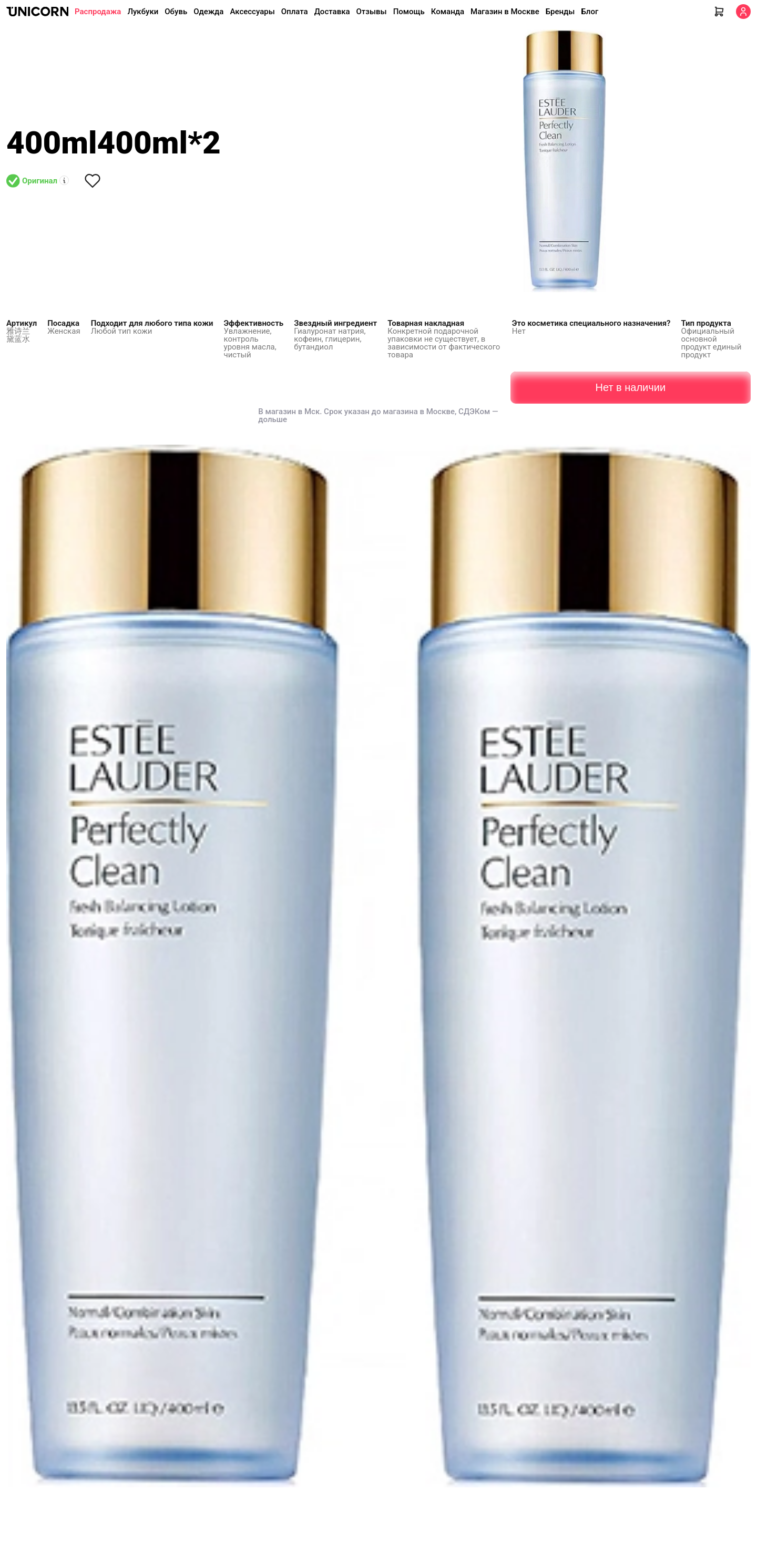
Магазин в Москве (504, 11)
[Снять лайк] (92, 181)
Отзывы (371, 11)
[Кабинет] (743, 11)
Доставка (332, 11)
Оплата (294, 11)
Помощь (409, 11)
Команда (447, 11)
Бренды (560, 11)
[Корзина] (719, 11)
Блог (589, 11)
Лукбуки (142, 11)
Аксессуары (252, 11)
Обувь (176, 11)
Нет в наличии (630, 387)
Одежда (208, 11)
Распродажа (98, 11)
